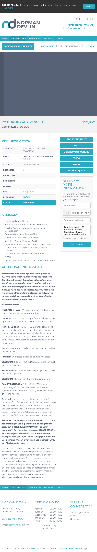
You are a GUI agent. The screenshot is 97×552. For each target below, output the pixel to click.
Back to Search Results (18, 46)
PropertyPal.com (70, 549)
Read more (7, 8)
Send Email (76, 244)
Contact (60, 38)
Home (5, 38)
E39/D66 (26, 197)
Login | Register (84, 19)
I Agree (89, 6)
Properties (18, 38)
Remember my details (75, 238)
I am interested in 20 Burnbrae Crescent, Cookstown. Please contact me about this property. (77, 230)
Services (35, 38)
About (48, 38)
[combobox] (67, 212)
